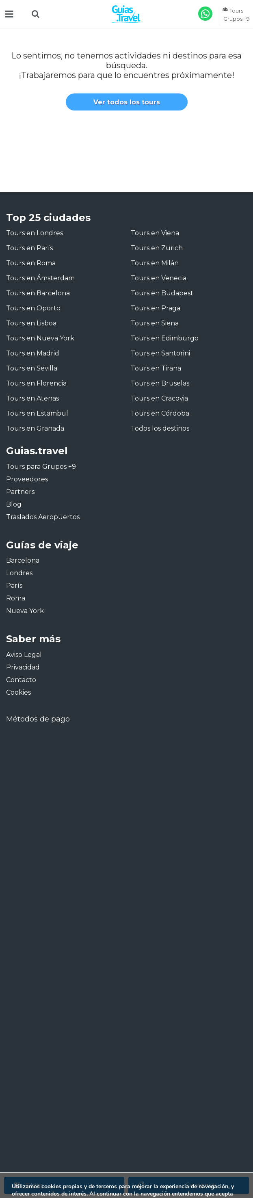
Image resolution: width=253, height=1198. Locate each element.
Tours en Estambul (37, 413)
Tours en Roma (31, 263)
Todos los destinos (160, 428)
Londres (19, 573)
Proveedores (27, 479)
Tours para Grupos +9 (41, 466)
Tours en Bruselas (160, 383)
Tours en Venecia (158, 278)
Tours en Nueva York (40, 338)
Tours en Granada (35, 428)
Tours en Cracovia (159, 398)
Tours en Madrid (32, 353)
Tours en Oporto (33, 308)
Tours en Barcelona (38, 293)
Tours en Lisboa (31, 323)
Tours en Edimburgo (165, 338)
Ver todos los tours (126, 102)
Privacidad (23, 667)
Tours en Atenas (32, 398)
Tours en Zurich (157, 248)
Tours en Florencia (36, 383)
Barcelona (22, 560)
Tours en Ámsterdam (40, 278)
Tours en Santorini (160, 353)
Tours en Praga (155, 308)
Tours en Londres (34, 233)
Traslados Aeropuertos (43, 517)
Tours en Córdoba (160, 413)
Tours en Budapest (162, 293)
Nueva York (25, 611)
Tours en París (29, 248)
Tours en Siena (155, 323)
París (14, 585)
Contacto (21, 680)
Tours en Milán (155, 263)
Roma (15, 598)
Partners (20, 492)
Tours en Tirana (156, 368)
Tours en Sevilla (31, 368)
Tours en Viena (155, 233)
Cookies (18, 692)
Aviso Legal (24, 655)
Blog (14, 504)
